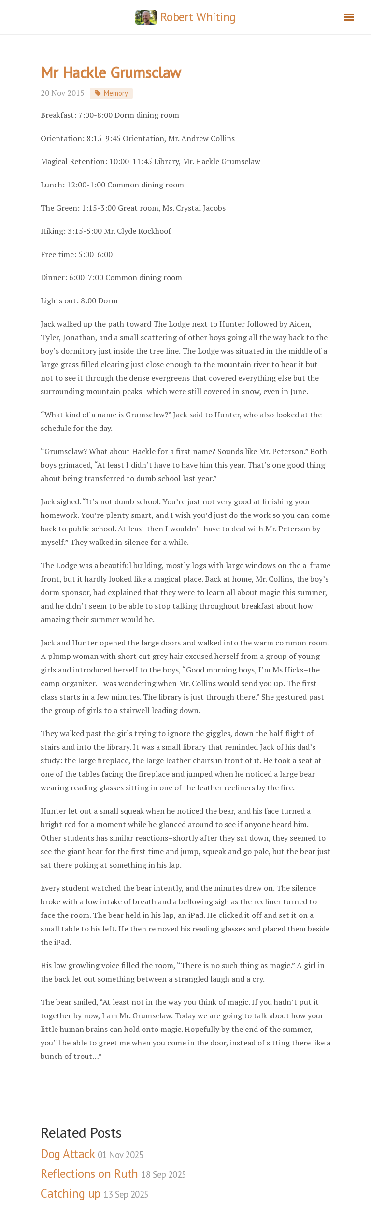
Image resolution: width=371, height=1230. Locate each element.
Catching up (95, 1193)
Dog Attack (92, 1153)
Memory (116, 93)
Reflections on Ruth (113, 1173)
